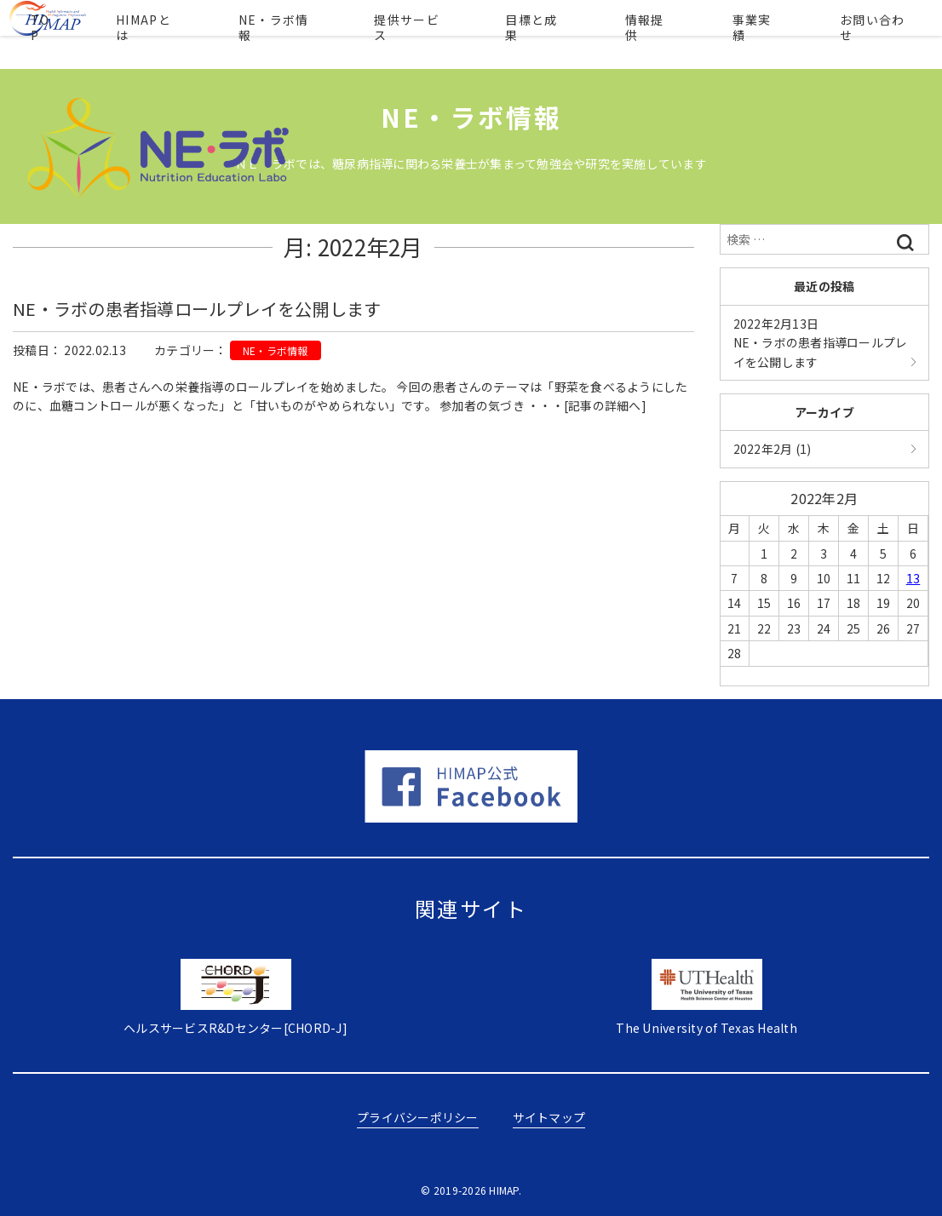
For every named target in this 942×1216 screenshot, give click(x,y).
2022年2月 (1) (772, 448)
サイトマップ (549, 1117)
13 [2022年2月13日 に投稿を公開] (913, 578)
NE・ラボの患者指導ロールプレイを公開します (197, 308)
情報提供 (667, 34)
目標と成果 (567, 34)
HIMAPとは (209, 34)
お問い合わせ (870, 34)
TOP (119, 34)
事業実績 (762, 34)
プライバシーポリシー (418, 1117)
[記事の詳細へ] (605, 405)
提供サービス (452, 34)
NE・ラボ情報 (328, 34)
